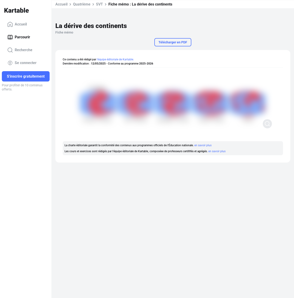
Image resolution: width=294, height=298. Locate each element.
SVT (99, 4)
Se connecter (22, 63)
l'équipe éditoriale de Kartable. (115, 59)
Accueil (17, 24)
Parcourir (18, 37)
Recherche (19, 50)
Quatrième (81, 4)
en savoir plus (203, 145)
